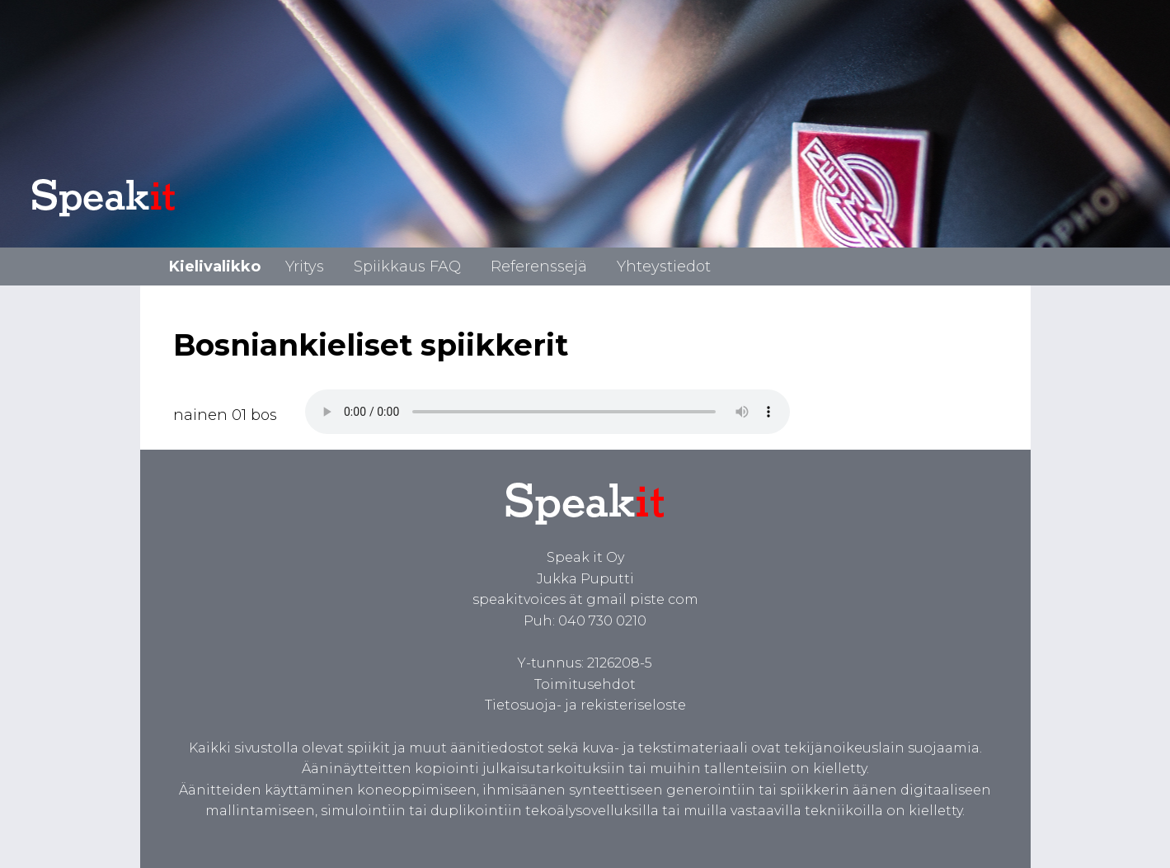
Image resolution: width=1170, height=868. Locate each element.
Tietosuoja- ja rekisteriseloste (585, 705)
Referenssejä (539, 266)
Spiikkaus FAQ (407, 266)
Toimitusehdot (585, 684)
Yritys (304, 266)
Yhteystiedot (664, 266)
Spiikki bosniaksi (547, 411)
